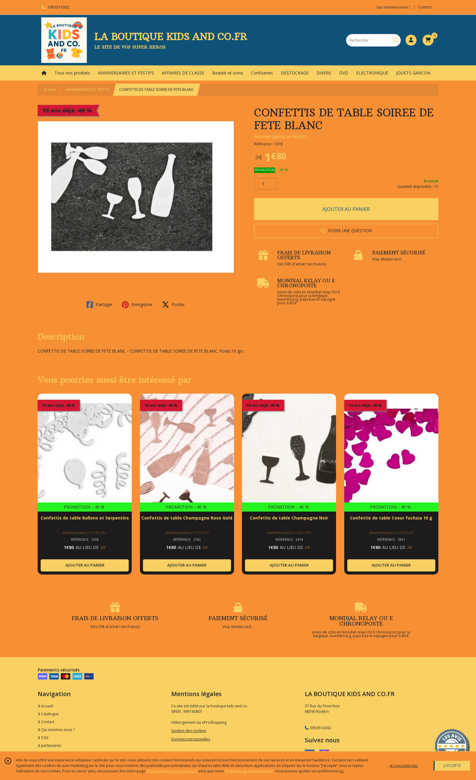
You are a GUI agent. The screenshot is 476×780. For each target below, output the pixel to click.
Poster (173, 304)
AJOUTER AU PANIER (346, 209)
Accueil (50, 89)
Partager (100, 304)
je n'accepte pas (404, 765)
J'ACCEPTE (452, 765)
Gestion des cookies (188, 730)
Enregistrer (137, 304)
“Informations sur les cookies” (171, 771)
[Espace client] (411, 40)
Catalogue (48, 713)
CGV (43, 737)
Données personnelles (190, 739)
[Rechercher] (396, 40)
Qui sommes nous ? (56, 729)
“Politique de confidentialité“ (249, 771)
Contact (425, 7)
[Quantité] (265, 184)
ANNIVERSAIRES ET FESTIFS (87, 89)
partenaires (49, 745)
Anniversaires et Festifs (280, 136)
